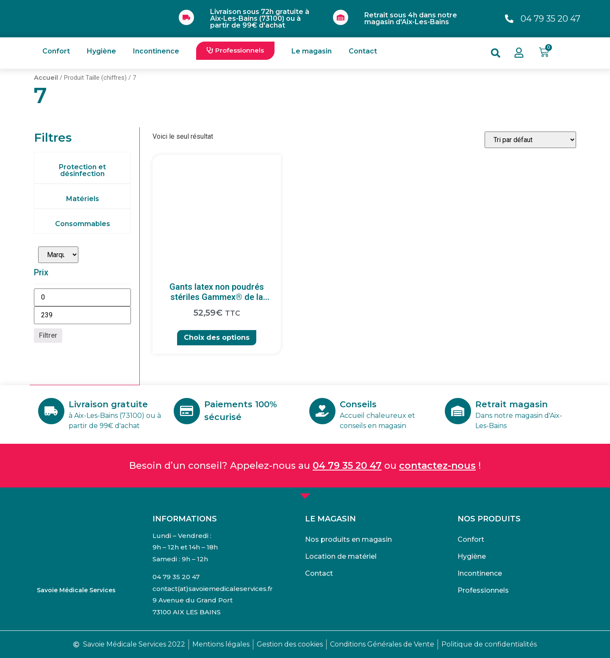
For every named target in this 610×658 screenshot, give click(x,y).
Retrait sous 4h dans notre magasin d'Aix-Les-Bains (410, 18)
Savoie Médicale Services (76, 590)
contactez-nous (437, 465)
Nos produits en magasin (348, 539)
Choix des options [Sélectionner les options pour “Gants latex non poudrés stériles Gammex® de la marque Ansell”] (217, 337)
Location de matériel (341, 556)
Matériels (82, 199)
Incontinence (156, 51)
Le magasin (311, 51)
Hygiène (101, 51)
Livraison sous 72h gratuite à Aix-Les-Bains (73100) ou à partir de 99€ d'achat (259, 18)
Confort (56, 51)
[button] (235, 51)
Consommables (82, 224)
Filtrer (48, 335)
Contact (363, 51)
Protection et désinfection (82, 170)
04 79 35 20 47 (347, 465)
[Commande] (530, 140)
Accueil (46, 77)
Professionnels (483, 590)
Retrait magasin (512, 404)
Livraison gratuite (109, 404)
